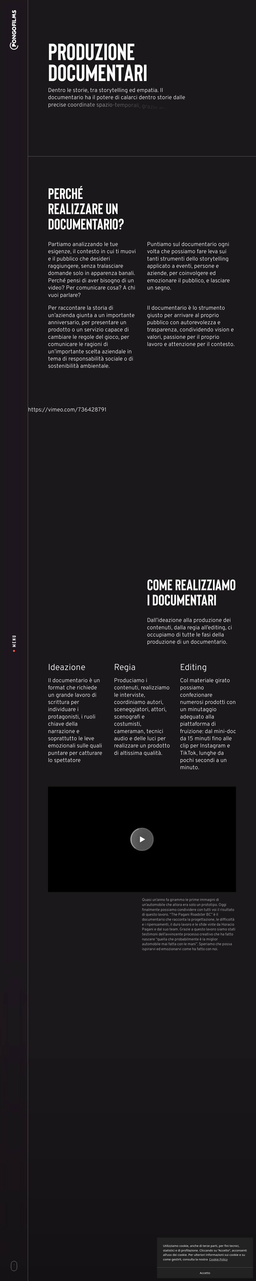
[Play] (142, 839)
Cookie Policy (218, 1259)
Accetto (205, 1273)
